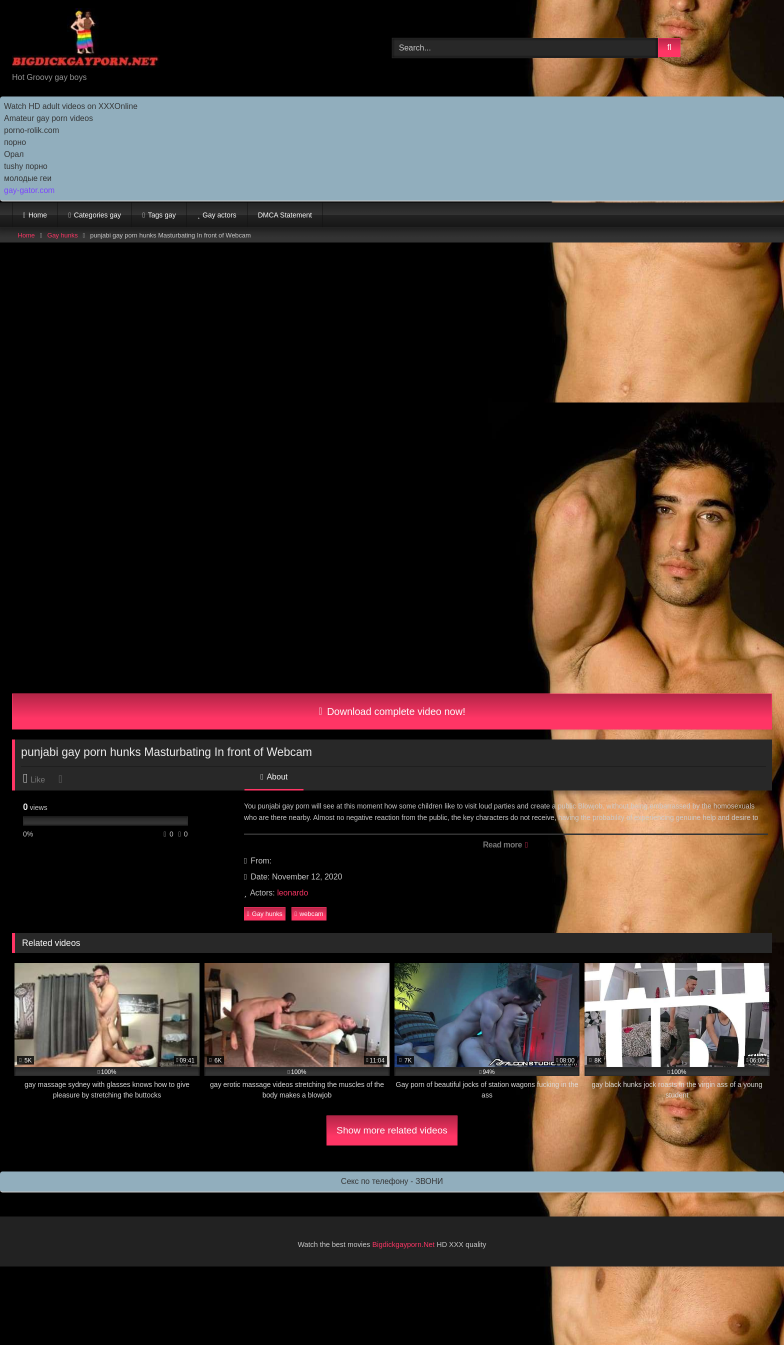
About (274, 776)
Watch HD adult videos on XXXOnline (71, 106)
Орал (14, 154)
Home (37, 215)
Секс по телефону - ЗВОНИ (392, 1181)
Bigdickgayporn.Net (404, 1244)
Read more (505, 844)
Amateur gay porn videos (48, 118)
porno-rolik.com (31, 130)
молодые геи (28, 178)
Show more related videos (392, 1130)
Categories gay (97, 215)
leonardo (292, 892)
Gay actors (219, 215)
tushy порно (26, 166)
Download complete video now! (391, 711)
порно (15, 142)
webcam (308, 914)
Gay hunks (62, 235)
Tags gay (162, 215)
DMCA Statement (285, 215)
